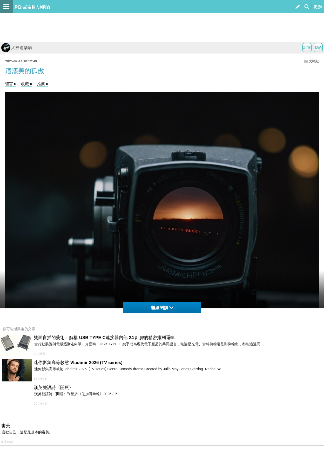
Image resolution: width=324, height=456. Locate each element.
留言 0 (10, 84)
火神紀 (314, 61)
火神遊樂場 (16, 47)
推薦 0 (42, 84)
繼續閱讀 (162, 308)
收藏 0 (26, 84)
